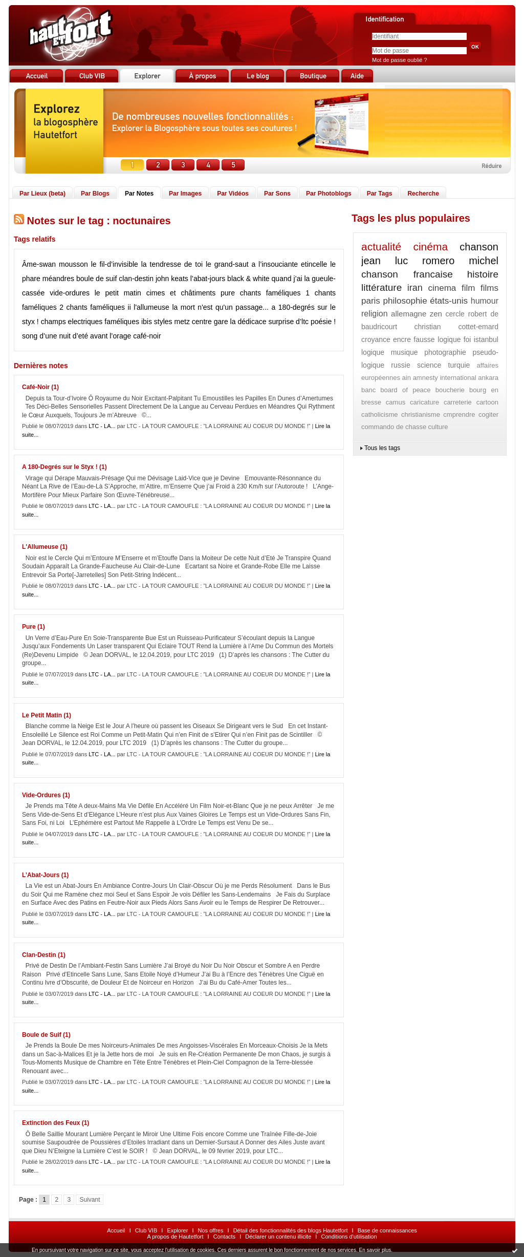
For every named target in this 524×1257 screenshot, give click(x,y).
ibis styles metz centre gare (184, 321)
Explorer (177, 1230)
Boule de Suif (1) (46, 1034)
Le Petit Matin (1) (46, 715)
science (429, 365)
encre (402, 339)
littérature (381, 287)
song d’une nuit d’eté (55, 336)
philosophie (405, 301)
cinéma (430, 246)
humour (484, 300)
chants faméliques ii (99, 307)
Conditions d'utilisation (349, 1236)
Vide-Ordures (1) (46, 795)
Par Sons (277, 193)
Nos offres (211, 1230)
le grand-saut (227, 264)
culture (438, 427)
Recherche (423, 193)
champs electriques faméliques (90, 321)
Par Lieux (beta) (42, 193)
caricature (424, 402)
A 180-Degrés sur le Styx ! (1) (64, 467)
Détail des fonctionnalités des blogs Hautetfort (290, 1230)
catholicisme (379, 414)
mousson (73, 264)
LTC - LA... (102, 426)
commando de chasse (393, 427)
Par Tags (379, 193)
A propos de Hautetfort (175, 1236)
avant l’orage (110, 336)
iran (415, 288)
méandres (58, 278)
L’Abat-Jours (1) (45, 875)
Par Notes (139, 193)
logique (372, 352)
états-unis (449, 301)
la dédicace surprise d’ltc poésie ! (283, 321)
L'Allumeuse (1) (45, 546)
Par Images (185, 193)
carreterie (458, 402)
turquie (459, 365)
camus (395, 402)
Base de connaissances (387, 1230)
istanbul (486, 339)
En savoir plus (375, 1250)
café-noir (147, 336)
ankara (488, 377)
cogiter (488, 414)
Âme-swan (39, 264)
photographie (445, 352)
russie (400, 365)
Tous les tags (382, 448)
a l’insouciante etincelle (289, 264)
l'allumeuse (151, 307)
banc (368, 390)
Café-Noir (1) (40, 387)
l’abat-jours (207, 278)
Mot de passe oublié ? (399, 60)
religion (374, 313)
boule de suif (96, 278)
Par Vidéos (233, 193)
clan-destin (136, 278)
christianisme (420, 414)
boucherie (450, 390)
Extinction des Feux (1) (55, 1122)
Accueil (116, 1230)
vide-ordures (70, 293)
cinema (442, 288)
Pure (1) (33, 626)
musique (404, 352)
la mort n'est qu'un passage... (220, 307)
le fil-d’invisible (114, 264)
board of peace (405, 390)
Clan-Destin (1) (44, 954)
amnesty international (444, 377)
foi (467, 339)
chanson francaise (407, 274)
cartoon (487, 402)
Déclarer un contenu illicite (278, 1236)
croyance (375, 339)
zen (436, 313)
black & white (248, 278)
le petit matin (118, 293)
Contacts (224, 1236)
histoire (482, 274)
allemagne (408, 313)
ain (406, 377)
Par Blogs (95, 193)
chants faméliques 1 (275, 293)
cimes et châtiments (180, 293)
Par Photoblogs (329, 193)
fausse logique (437, 339)
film (468, 288)
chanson (479, 246)
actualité (381, 246)
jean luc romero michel (429, 260)
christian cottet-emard (456, 327)
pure (228, 293)
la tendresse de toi (172, 264)
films (489, 288)
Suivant (89, 1199)
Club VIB (146, 1230)
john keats (172, 278)
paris (370, 301)
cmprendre (459, 414)
